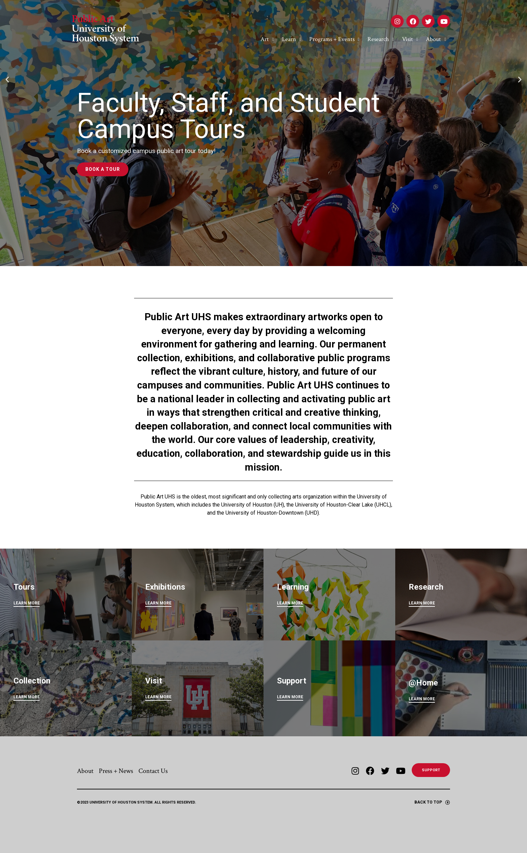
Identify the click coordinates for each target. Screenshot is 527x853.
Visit (410, 39)
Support (291, 680)
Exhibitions (165, 587)
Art (267, 39)
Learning (293, 587)
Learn (291, 39)
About (436, 39)
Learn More (422, 699)
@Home (423, 683)
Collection (31, 680)
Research (380, 39)
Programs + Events (334, 39)
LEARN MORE (26, 603)
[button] (7, 133)
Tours (24, 587)
